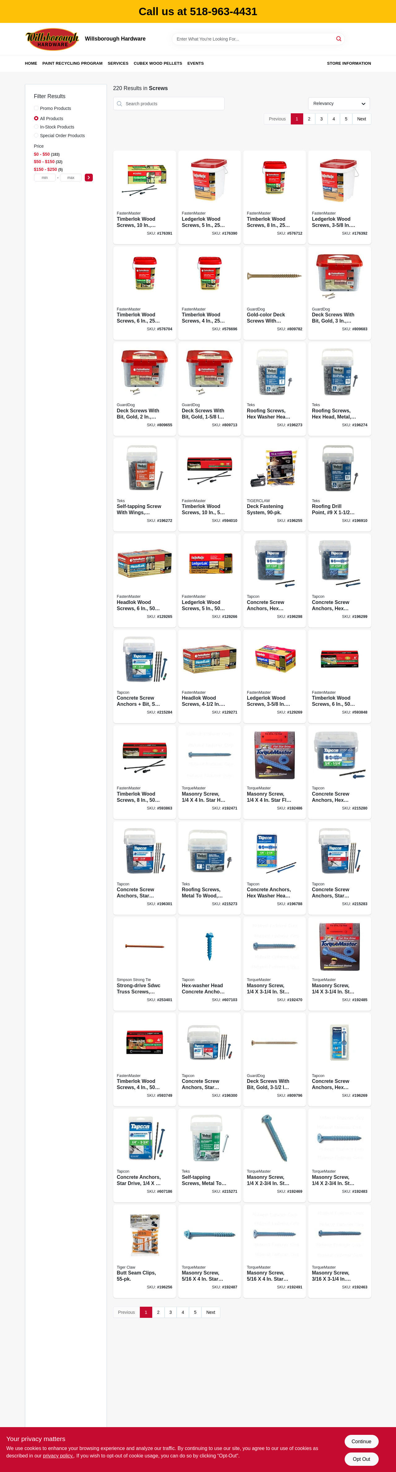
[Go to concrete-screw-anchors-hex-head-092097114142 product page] (339, 1060)
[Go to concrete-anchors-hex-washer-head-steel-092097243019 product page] (274, 868)
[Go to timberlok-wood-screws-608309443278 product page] (209, 485)
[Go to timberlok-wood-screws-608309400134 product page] (144, 197)
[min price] (45, 177)
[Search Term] (258, 39)
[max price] (71, 177)
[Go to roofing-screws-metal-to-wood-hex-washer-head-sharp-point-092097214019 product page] (209, 868)
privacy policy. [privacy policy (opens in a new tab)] (58, 1455)
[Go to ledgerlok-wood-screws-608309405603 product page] (339, 197)
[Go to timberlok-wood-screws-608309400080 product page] (274, 197)
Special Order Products (62, 135)
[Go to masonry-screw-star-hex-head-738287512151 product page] (274, 1155)
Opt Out (361, 1459)
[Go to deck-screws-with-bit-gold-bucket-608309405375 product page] (339, 293)
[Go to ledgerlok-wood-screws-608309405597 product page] (209, 580)
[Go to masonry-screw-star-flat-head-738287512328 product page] (274, 772)
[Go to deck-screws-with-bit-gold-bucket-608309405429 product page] (209, 389)
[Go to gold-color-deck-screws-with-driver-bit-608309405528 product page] (274, 293)
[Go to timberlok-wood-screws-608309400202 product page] (209, 293)
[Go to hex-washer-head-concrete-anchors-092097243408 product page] (209, 964)
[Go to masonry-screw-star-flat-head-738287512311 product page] (339, 964)
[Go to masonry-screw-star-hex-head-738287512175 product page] (209, 772)
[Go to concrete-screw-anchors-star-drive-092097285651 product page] (339, 868)
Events (195, 63)
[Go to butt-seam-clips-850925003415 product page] (144, 1251)
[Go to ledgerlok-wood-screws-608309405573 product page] (209, 197)
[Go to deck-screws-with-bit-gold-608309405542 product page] (274, 1060)
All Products (51, 118)
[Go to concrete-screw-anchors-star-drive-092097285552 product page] (209, 1060)
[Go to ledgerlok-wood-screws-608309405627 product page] (274, 676)
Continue (361, 1441)
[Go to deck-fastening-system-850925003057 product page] (274, 485)
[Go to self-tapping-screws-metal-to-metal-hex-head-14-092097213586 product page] (209, 1155)
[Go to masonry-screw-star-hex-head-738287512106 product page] (339, 1251)
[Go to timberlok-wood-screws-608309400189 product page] (144, 1060)
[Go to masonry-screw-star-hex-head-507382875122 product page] (209, 1251)
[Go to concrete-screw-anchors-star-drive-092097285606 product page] (144, 868)
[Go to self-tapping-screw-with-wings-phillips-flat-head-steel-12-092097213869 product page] (144, 485)
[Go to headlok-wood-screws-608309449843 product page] (209, 676)
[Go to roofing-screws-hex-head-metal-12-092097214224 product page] (339, 389)
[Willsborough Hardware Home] (53, 39)
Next (361, 118)
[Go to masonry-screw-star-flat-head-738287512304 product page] (339, 1155)
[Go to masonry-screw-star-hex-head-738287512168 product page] (274, 964)
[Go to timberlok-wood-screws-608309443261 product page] (144, 772)
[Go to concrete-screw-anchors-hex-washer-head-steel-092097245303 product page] (339, 580)
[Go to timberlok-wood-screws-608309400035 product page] (144, 293)
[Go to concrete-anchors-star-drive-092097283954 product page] (144, 1155)
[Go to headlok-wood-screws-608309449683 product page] (144, 580)
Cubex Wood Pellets (158, 63)
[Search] (339, 38)
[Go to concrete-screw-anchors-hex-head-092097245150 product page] (339, 772)
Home (31, 63)
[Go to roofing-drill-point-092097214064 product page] (339, 485)
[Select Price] (89, 177)
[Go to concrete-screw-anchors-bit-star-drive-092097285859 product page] (144, 676)
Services (118, 63)
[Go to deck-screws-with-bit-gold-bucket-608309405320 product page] (144, 389)
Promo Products (55, 108)
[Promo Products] (36, 108)
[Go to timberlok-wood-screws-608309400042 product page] (339, 676)
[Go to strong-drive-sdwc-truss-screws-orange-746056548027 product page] (144, 964)
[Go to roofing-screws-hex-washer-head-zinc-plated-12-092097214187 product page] (274, 389)
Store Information (349, 63)
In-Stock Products (57, 126)
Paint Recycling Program (72, 63)
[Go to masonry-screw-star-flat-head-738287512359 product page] (274, 1251)
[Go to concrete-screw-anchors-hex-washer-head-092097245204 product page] (274, 580)
